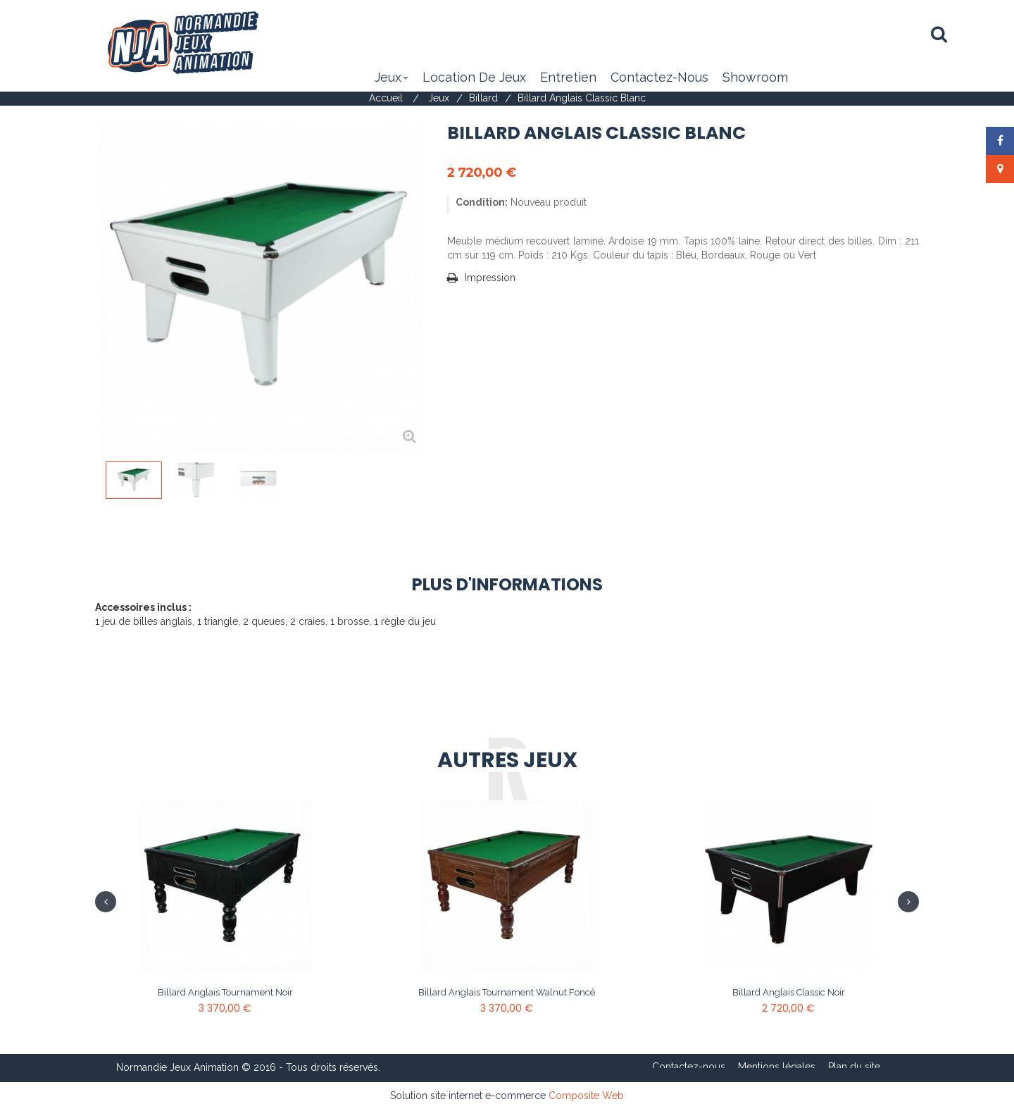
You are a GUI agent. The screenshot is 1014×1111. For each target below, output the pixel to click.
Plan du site (854, 1066)
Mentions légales (776, 1066)
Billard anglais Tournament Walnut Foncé (506, 993)
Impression (490, 277)
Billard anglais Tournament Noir (225, 993)
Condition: (482, 202)
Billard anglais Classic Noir (788, 993)
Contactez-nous (688, 1066)
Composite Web (586, 1095)
